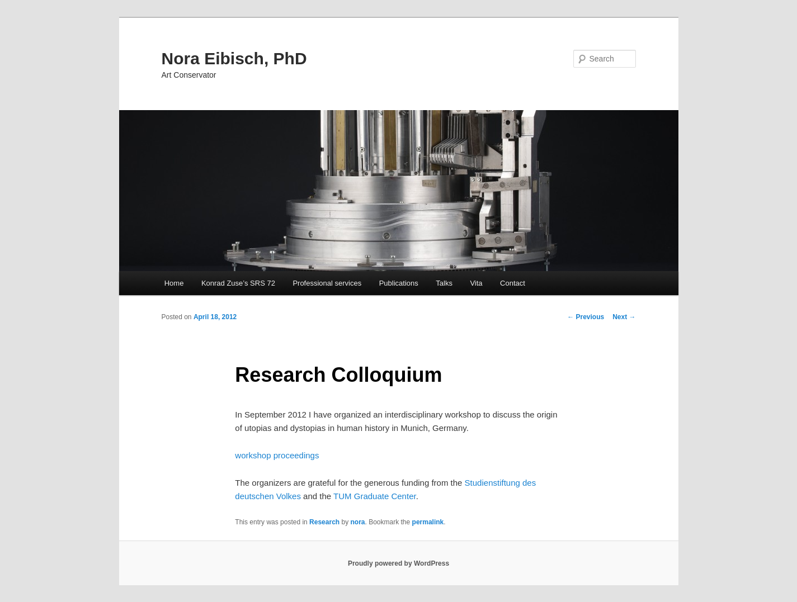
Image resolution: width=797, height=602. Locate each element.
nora (357, 522)
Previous (585, 317)
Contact (512, 283)
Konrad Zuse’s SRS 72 (238, 283)
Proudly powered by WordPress (398, 563)
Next (623, 317)
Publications (398, 283)
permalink (428, 522)
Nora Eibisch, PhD (234, 58)
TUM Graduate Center (374, 496)
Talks (444, 283)
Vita (476, 283)
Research (324, 522)
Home (174, 283)
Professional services (327, 283)
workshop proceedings (277, 455)
